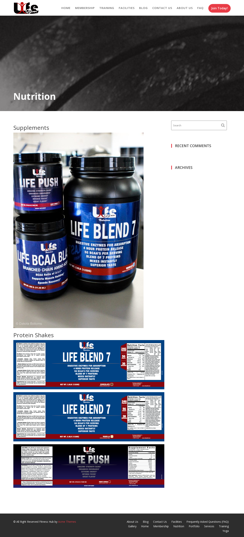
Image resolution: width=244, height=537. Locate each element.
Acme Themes (67, 521)
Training (106, 8)
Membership (85, 8)
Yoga (225, 531)
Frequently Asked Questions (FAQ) (207, 521)
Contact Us (162, 8)
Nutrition (178, 526)
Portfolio (194, 526)
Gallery (132, 526)
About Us (185, 8)
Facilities (127, 8)
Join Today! (219, 8)
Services (209, 526)
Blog (143, 8)
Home (66, 8)
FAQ (200, 8)
